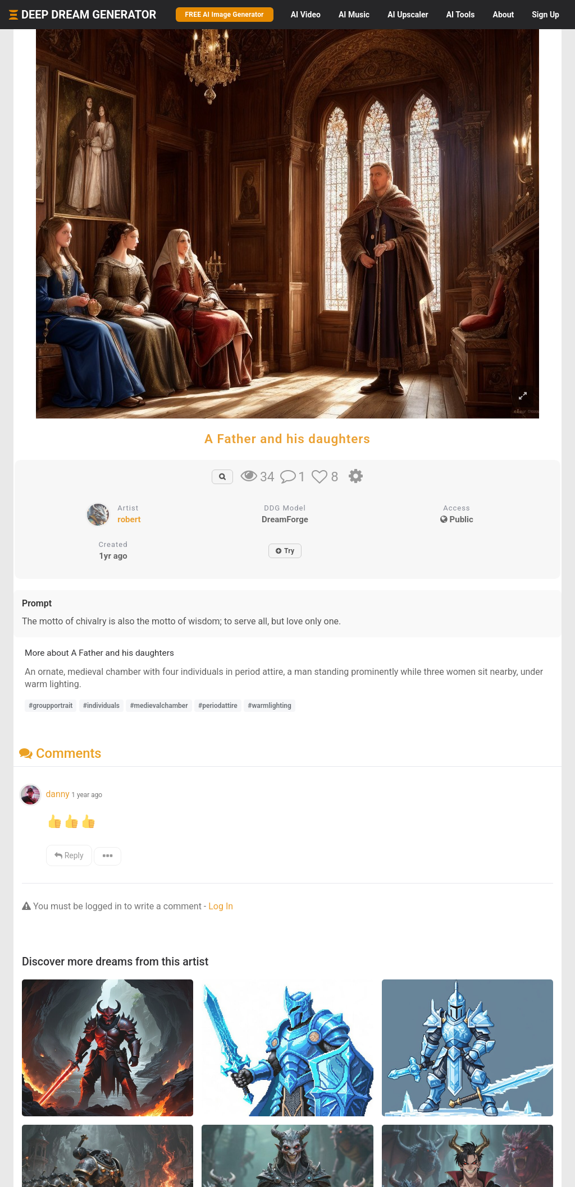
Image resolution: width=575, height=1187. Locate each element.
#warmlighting (269, 706)
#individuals (101, 706)
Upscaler (407, 14)
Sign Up (545, 14)
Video (306, 14)
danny (57, 794)
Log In (220, 906)
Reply (68, 855)
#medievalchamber (159, 706)
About (503, 14)
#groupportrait (50, 706)
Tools (460, 14)
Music (354, 14)
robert (128, 519)
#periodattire (218, 706)
